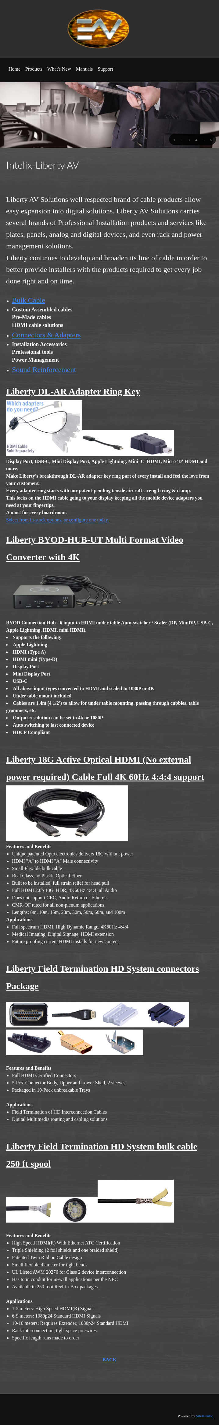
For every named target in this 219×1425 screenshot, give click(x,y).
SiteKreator (204, 1416)
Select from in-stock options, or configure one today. (57, 519)
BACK (109, 1359)
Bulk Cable (28, 300)
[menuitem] (14, 71)
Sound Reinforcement (44, 370)
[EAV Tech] (105, 29)
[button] (174, 139)
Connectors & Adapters (46, 335)
